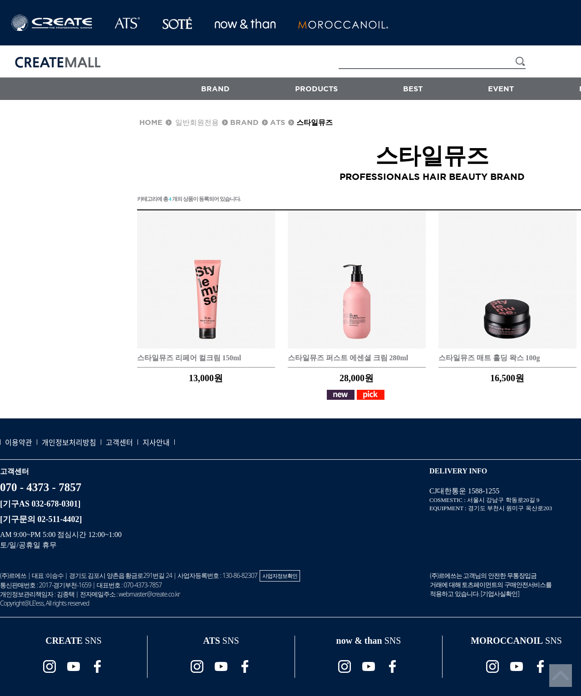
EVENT (501, 89)
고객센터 (119, 442)
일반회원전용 (197, 122)
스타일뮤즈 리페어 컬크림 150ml (189, 358)
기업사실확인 (499, 593)
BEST (413, 89)
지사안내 (156, 442)
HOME (150, 122)
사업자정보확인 (279, 576)
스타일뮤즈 (314, 122)
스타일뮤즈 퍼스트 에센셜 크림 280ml (348, 358)
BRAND (215, 89)
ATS (277, 122)
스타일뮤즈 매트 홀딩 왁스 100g (489, 358)
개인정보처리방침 (69, 442)
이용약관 (18, 442)
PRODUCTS (316, 89)
